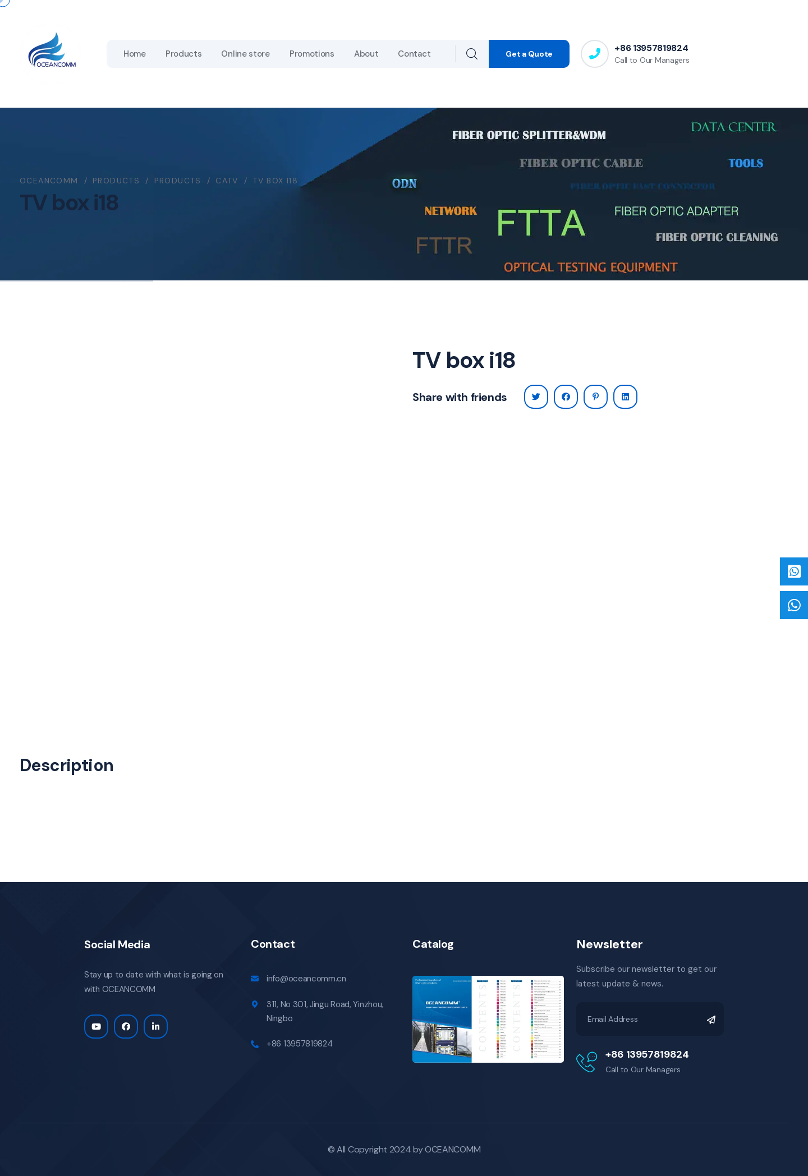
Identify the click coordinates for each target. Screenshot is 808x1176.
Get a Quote (529, 54)
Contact (414, 53)
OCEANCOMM (452, 1149)
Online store (245, 53)
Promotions (312, 53)
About (366, 53)
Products (184, 53)
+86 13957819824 (651, 48)
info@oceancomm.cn (306, 978)
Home (134, 53)
